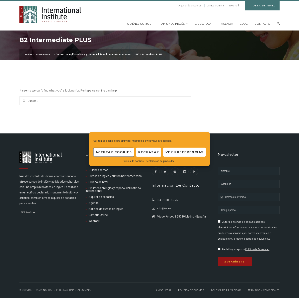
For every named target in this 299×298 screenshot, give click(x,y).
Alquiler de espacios (189, 5)
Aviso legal (164, 290)
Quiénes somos (140, 23)
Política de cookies (133, 161)
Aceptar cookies (114, 152)
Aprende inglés (174, 23)
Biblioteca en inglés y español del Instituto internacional (113, 189)
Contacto (262, 23)
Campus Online (215, 5)
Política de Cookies (191, 290)
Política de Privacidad (257, 249)
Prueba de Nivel (262, 5)
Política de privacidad (226, 290)
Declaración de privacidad (160, 161)
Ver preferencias (185, 152)
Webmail (234, 5)
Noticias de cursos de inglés (106, 209)
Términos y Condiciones (264, 290)
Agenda (227, 23)
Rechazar (148, 152)
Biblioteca (204, 23)
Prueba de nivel (98, 182)
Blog (244, 23)
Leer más (27, 212)
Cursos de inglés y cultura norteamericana (115, 176)
